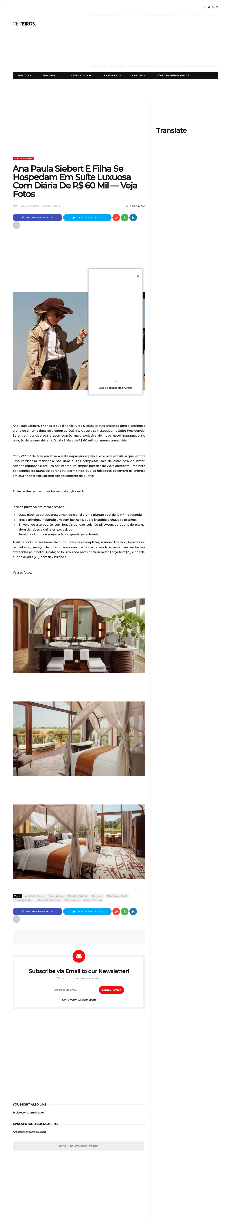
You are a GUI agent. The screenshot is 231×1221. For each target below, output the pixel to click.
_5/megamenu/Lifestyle (134, 83)
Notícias (24, 75)
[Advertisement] (153, 41)
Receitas (75, 90)
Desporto (169, 83)
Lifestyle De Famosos (48, 900)
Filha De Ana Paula (117, 896)
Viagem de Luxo (23, 158)
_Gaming (52, 90)
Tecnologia (26, 90)
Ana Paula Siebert (34, 896)
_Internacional (80, 75)
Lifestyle (99, 83)
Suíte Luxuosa (71, 900)
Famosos (138, 75)
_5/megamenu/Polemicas (63, 83)
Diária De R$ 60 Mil (77, 896)
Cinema (192, 83)
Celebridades (56, 896)
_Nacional (49, 75)
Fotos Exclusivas (23, 900)
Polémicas (26, 83)
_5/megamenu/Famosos (172, 75)
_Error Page (112, 75)
